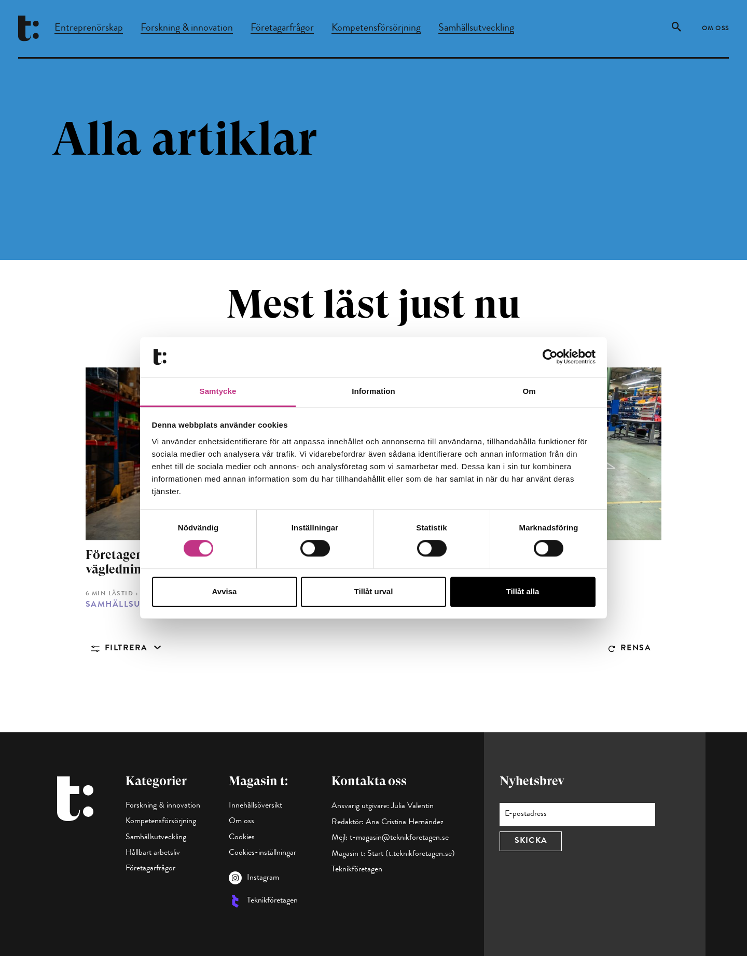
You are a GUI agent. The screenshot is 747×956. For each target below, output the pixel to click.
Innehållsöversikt (255, 806)
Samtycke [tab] (218, 391)
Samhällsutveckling (476, 28)
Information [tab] (373, 391)
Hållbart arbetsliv (153, 853)
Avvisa (224, 591)
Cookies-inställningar (262, 853)
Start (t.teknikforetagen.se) (411, 854)
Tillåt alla (523, 591)
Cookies (242, 838)
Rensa (635, 649)
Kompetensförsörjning (376, 28)
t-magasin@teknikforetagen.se (399, 838)
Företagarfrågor (282, 28)
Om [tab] (528, 391)
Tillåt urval (373, 591)
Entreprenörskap (88, 28)
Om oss (715, 29)
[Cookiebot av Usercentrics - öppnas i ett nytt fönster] (550, 357)
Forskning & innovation (187, 28)
